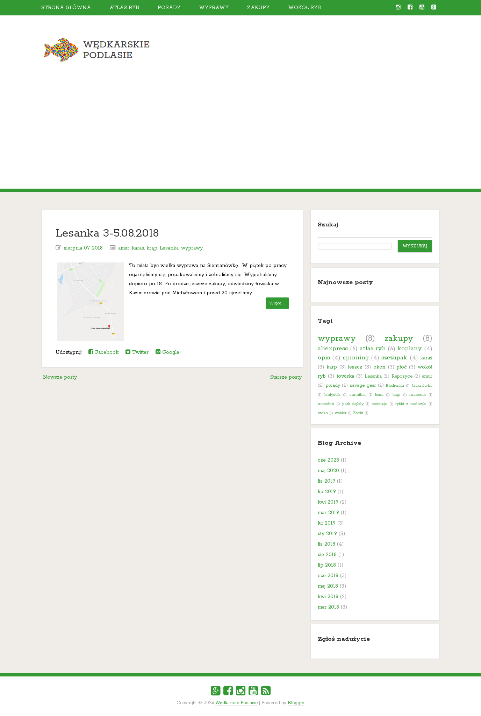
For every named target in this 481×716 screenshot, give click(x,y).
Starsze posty (286, 377)
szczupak (394, 357)
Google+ (169, 352)
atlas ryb (373, 348)
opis (324, 357)
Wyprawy (214, 8)
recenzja (379, 403)
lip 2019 (327, 492)
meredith (326, 403)
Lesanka (169, 248)
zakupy (399, 339)
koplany (409, 348)
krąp (151, 248)
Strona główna (66, 8)
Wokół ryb (304, 8)
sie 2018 (327, 555)
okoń (379, 367)
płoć (401, 367)
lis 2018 (326, 544)
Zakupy (258, 8)
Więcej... (277, 303)
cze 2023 (328, 460)
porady (333, 385)
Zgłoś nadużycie (344, 639)
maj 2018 (328, 586)
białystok (332, 394)
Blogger (296, 703)
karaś (138, 248)
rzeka (323, 412)
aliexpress (333, 348)
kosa (379, 394)
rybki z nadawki (410, 403)
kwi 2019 (328, 502)
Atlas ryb (124, 8)
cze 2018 (328, 576)
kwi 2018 (328, 597)
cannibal (358, 394)
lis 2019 (326, 481)
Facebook (103, 352)
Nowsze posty (60, 377)
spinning (356, 357)
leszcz (355, 367)
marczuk (417, 394)
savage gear (363, 385)
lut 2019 (327, 523)
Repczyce (402, 376)
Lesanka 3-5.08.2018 (107, 233)
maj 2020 (328, 471)
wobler (340, 412)
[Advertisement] (240, 136)
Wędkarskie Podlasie (236, 703)
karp (331, 367)
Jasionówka (422, 385)
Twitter (137, 352)
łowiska (345, 376)
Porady (169, 8)
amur (123, 248)
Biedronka (395, 385)
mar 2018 (328, 607)
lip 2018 (327, 565)
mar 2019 (328, 513)
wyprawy (192, 248)
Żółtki (358, 412)
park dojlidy (353, 403)
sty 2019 (327, 534)
